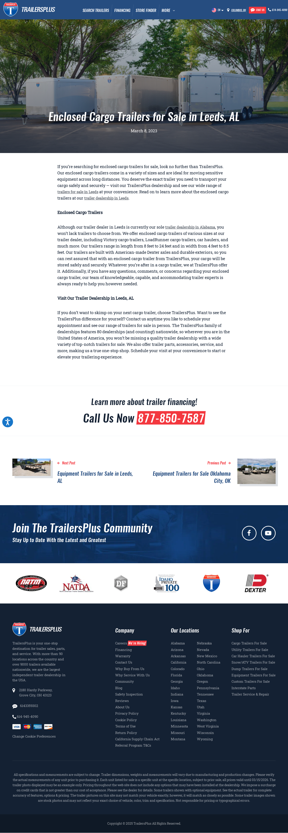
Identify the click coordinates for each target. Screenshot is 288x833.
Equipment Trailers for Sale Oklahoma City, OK (192, 477)
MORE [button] (166, 10)
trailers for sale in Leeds (77, 191)
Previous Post (216, 463)
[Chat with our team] (257, 10)
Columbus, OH (238, 10)
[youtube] (268, 533)
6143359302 (28, 705)
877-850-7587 (171, 418)
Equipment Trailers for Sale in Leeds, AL (95, 477)
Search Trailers (96, 10)
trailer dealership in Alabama (190, 227)
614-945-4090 (27, 716)
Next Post (68, 463)
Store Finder (146, 10)
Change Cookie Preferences (34, 736)
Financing (122, 10)
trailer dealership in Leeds (106, 198)
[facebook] (249, 533)
